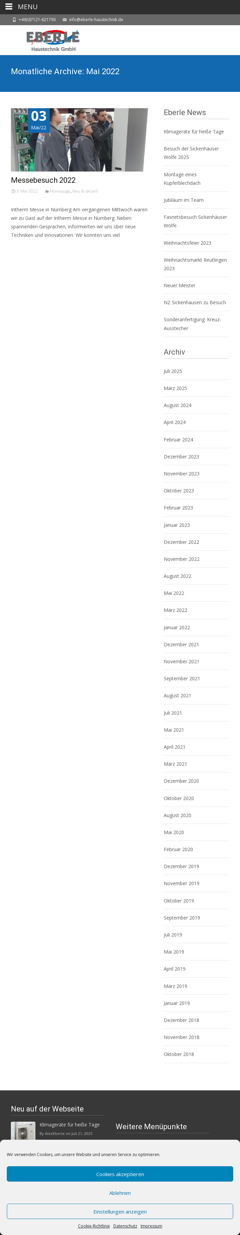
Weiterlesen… (27, 248)
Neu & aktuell (85, 191)
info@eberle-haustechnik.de (96, 19)
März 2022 (175, 610)
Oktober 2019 (179, 900)
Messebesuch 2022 (43, 180)
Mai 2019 (174, 951)
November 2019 (181, 883)
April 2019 (175, 968)
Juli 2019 (173, 934)
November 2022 (181, 559)
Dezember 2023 (181, 456)
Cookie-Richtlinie (94, 1226)
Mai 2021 (174, 730)
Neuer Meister (179, 285)
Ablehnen (120, 1192)
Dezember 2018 (181, 1020)
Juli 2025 (173, 371)
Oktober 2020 (179, 798)
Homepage (60, 191)
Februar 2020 (178, 849)
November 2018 (181, 1037)
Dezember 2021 (181, 644)
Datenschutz (125, 1226)
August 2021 (177, 695)
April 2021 (175, 747)
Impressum (151, 1226)
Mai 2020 (174, 832)
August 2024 (177, 405)
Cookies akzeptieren (120, 1174)
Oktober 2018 (179, 1054)
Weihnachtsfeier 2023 (187, 243)
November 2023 (181, 473)
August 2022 (177, 576)
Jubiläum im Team (184, 200)
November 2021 (181, 661)
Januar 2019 (177, 1003)
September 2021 (182, 678)
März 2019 (175, 986)
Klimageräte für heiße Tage (194, 131)
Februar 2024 (178, 439)
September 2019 (182, 917)
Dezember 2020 (181, 781)
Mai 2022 (174, 593)
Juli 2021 (173, 713)
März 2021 (175, 764)
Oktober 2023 (179, 490)
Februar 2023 (178, 507)
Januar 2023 (177, 525)
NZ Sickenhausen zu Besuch (195, 302)
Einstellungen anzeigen (120, 1211)
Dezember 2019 (181, 866)
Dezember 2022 (181, 542)
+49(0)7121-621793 (37, 19)
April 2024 (175, 422)
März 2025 (175, 388)
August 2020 (177, 815)
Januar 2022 (177, 627)
